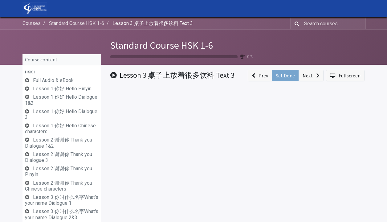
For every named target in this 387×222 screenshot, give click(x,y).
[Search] (296, 23)
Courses (31, 23)
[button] (61, 72)
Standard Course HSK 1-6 (161, 45)
